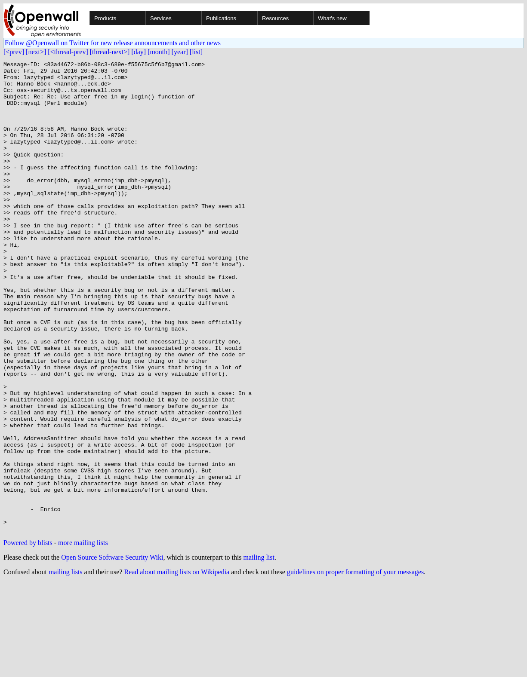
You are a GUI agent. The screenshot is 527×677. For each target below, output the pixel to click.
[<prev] (13, 51)
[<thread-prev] (68, 51)
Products (105, 18)
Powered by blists (27, 636)
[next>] (36, 51)
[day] (138, 51)
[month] (159, 51)
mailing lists (66, 666)
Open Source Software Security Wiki (112, 651)
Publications (221, 18)
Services (161, 18)
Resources (275, 18)
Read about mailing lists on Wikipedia (176, 666)
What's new (332, 18)
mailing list (258, 651)
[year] (180, 51)
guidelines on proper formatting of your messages (355, 666)
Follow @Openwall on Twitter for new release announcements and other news (113, 42)
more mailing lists (83, 636)
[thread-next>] (110, 51)
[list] (196, 51)
